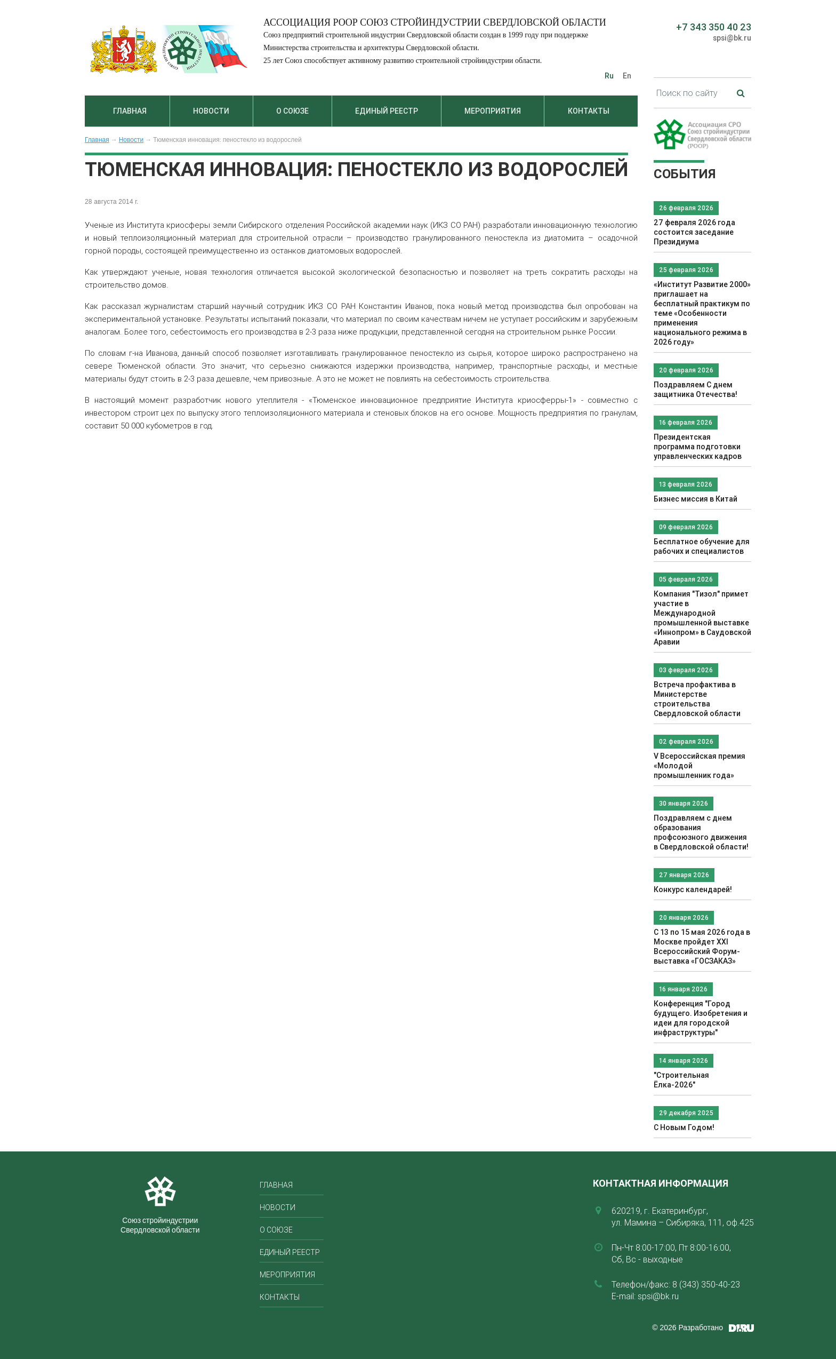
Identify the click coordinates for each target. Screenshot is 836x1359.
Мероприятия (492, 111)
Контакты (588, 111)
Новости (211, 111)
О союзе (292, 111)
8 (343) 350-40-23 (706, 1284)
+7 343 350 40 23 (713, 27)
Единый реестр (386, 111)
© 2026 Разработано (687, 1327)
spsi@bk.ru (732, 38)
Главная (130, 111)
